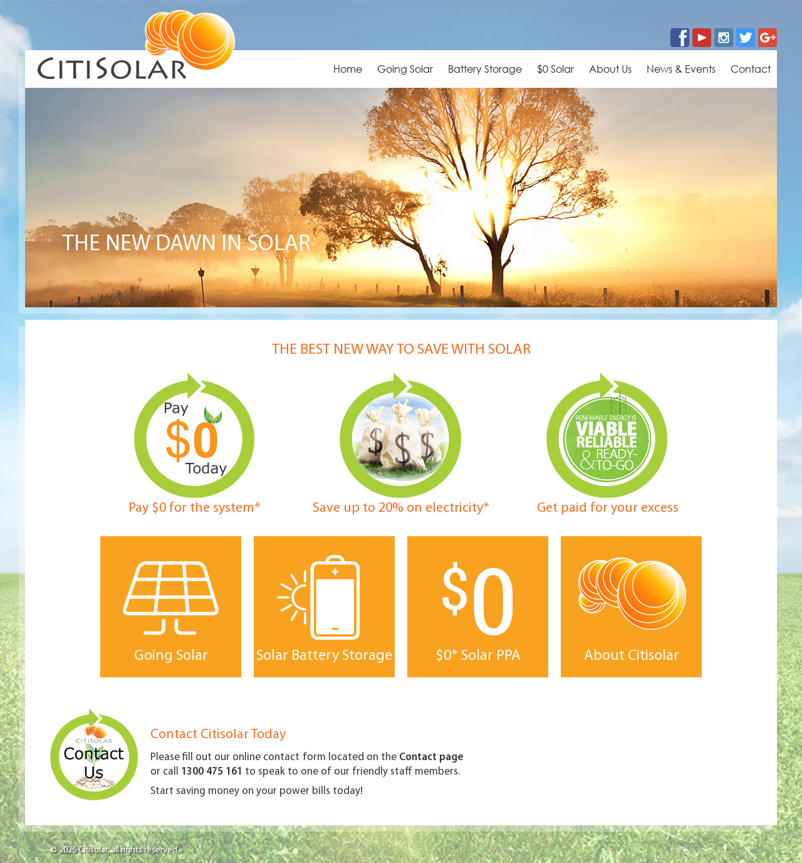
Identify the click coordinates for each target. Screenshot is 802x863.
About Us (610, 69)
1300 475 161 (211, 771)
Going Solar (405, 69)
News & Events (681, 69)
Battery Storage (485, 69)
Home (347, 69)
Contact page (431, 757)
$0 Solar (555, 69)
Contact (751, 69)
